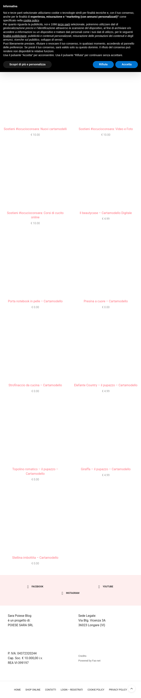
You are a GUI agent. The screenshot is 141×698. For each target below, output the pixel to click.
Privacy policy (118, 689)
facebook (35, 587)
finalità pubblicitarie (14, 35)
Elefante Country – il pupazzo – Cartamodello (105, 385)
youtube (105, 587)
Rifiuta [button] (103, 64)
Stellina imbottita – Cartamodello (35, 557)
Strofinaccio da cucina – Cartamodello (35, 385)
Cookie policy (96, 689)
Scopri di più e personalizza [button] (27, 64)
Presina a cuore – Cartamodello (106, 301)
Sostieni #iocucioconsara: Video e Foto (106, 129)
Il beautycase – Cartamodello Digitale (106, 213)
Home (17, 689)
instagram (71, 593)
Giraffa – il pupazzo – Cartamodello (106, 469)
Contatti (50, 689)
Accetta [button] (127, 64)
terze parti (64, 24)
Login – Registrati (72, 689)
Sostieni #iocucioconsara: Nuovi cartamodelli (35, 129)
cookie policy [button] (31, 20)
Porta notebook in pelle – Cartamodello (35, 301)
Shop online (32, 689)
